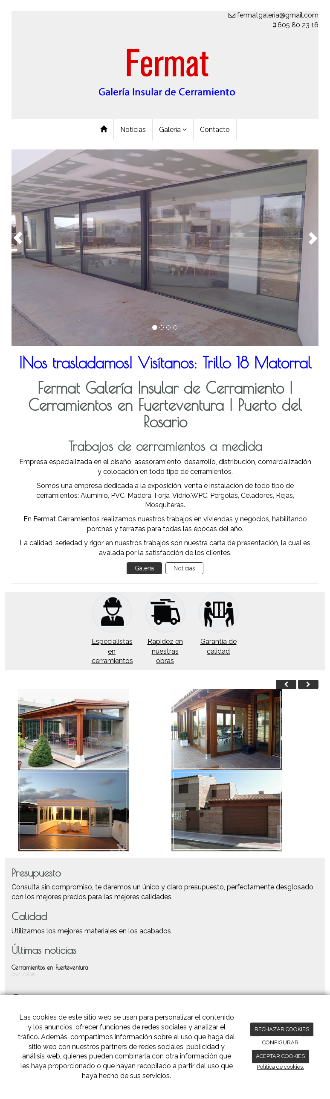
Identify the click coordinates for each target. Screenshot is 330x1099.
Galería (173, 130)
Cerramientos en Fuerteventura (50, 967)
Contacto (215, 130)
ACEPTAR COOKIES (280, 1056)
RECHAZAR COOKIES (282, 1029)
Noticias (133, 130)
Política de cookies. (280, 1067)
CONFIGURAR (280, 1042)
